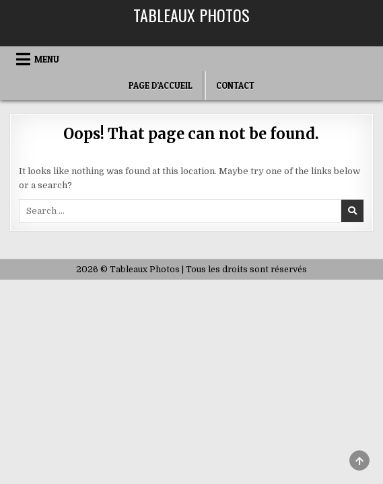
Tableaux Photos (191, 15)
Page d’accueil (161, 85)
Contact (235, 85)
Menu (46, 59)
